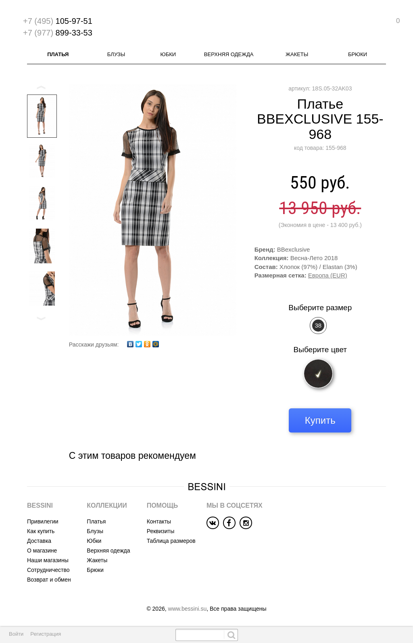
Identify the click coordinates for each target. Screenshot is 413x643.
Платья (58, 54)
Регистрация (45, 634)
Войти (16, 634)
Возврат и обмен (49, 579)
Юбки (168, 54)
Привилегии (42, 521)
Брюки (357, 54)
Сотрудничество (48, 570)
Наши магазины (48, 560)
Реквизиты (161, 531)
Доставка (39, 541)
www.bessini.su (187, 608)
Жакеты (297, 54)
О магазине (42, 550)
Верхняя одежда (229, 54)
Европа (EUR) (327, 275)
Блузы (116, 54)
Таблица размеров (171, 541)
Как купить (40, 531)
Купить (320, 420)
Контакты (159, 521)
